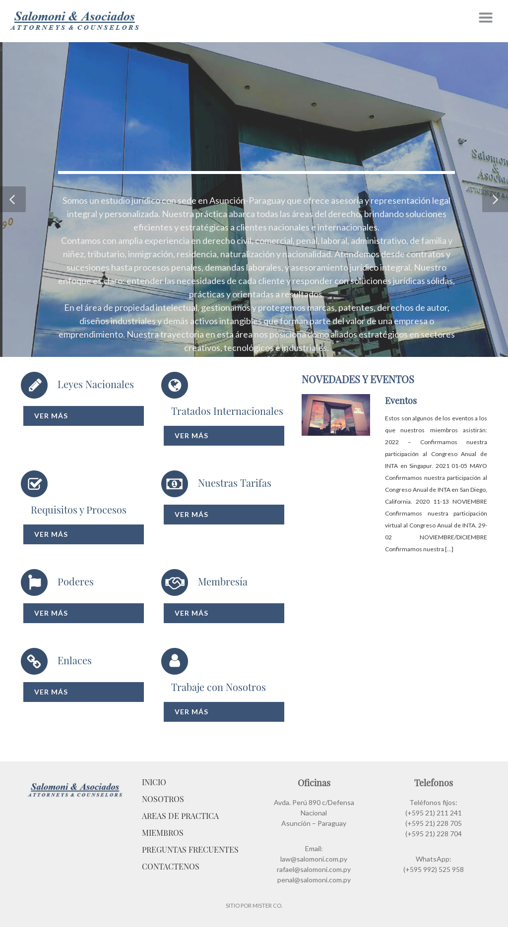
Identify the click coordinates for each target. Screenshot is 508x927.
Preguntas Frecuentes (190, 849)
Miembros (163, 832)
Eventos (401, 400)
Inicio (154, 782)
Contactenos (170, 866)
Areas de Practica (180, 816)
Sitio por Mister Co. (254, 905)
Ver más (51, 415)
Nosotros (163, 799)
